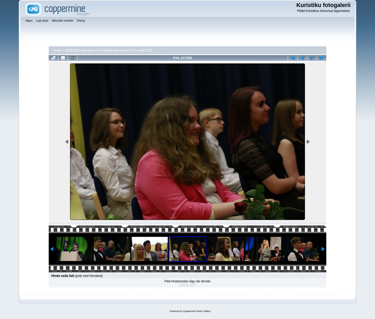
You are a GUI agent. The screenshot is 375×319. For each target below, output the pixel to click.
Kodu (57, 50)
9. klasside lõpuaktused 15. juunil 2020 (125, 50)
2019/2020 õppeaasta (80, 50)
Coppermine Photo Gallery (196, 311)
